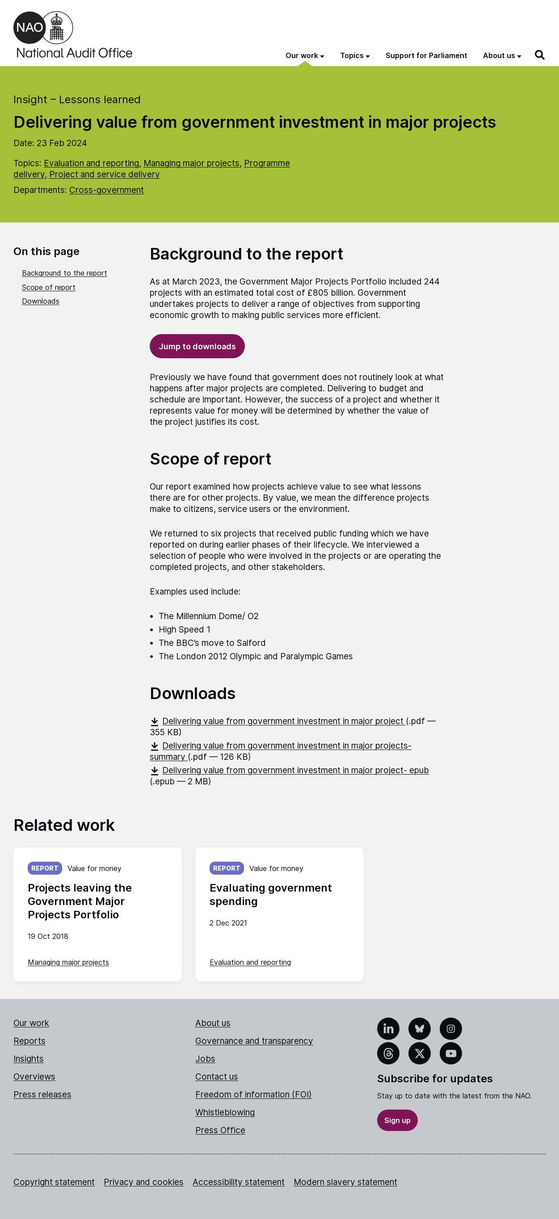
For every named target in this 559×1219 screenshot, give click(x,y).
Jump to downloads (197, 346)
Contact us (216, 1077)
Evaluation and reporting (91, 163)
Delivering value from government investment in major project (278, 721)
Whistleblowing (225, 1112)
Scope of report (49, 287)
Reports (29, 1041)
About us (213, 1023)
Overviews (34, 1077)
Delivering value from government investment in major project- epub (289, 770)
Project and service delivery (104, 174)
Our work (31, 1023)
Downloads (40, 301)
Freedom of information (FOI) (253, 1094)
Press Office (220, 1130)
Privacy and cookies (144, 1182)
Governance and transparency (254, 1041)
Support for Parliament (426, 55)
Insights (28, 1059)
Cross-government (106, 190)
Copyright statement (54, 1182)
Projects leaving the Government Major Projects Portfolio (80, 901)
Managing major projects (191, 163)
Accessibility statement (239, 1182)
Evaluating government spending (271, 894)
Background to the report (64, 272)
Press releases (42, 1094)
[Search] (540, 55)
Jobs (205, 1059)
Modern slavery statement (345, 1182)
